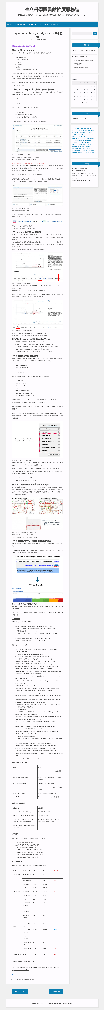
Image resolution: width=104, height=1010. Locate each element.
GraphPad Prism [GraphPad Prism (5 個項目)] (82, 134)
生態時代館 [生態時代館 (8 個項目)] (75, 148)
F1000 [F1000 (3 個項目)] (90, 132)
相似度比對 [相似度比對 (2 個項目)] (82, 148)
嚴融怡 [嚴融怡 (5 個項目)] (74, 146)
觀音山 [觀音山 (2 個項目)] (93, 148)
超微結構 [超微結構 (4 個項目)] (79, 150)
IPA (30, 979)
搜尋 (95, 33)
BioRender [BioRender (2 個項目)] (84, 128)
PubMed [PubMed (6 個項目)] (74, 142)
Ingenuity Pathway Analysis (21, 979)
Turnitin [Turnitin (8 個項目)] (86, 142)
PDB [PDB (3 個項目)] (82, 140)
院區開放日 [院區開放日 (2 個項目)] (92, 150)
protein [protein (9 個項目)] (93, 140)
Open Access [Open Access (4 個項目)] (76, 140)
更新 (33, 979)
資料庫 (44, 39)
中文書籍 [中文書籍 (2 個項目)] (84, 144)
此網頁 (20, 612)
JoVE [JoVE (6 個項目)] (83, 136)
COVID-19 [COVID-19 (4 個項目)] (75, 130)
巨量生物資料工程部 (37, 175)
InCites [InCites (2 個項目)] (90, 134)
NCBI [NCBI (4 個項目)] (89, 138)
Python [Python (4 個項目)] (80, 142)
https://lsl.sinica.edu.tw (83, 180)
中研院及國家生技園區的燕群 (80, 56)
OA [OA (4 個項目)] (92, 138)
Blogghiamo (60, 1003)
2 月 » (86, 102)
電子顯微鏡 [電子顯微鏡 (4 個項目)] (88, 152)
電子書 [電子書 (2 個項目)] (74, 152)
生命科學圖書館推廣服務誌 (52, 9)
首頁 (9, 24)
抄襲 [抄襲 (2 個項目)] (83, 146)
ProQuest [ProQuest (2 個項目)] (88, 140)
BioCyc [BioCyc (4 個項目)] (77, 128)
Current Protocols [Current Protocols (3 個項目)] (84, 130)
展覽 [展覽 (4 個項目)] (79, 146)
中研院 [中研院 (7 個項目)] (90, 144)
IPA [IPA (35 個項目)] (74, 136)
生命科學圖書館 (20, 24)
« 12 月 (82, 102)
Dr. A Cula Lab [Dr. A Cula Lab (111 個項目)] (76, 132)
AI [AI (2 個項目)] (73, 128)
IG (40, 24)
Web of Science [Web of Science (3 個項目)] (76, 144)
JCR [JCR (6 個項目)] (78, 136)
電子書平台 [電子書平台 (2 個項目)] (80, 152)
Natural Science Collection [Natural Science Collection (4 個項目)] (79, 138)
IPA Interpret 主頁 (20, 154)
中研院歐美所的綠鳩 (77, 64)
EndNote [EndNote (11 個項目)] (84, 132)
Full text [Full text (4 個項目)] (74, 134)
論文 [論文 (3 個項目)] (74, 150)
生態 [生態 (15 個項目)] (88, 146)
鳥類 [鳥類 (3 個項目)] (93, 152)
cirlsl (38, 39)
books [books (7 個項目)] (90, 128)
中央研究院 (54, 24)
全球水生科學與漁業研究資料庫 (80, 67)
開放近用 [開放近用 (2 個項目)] (85, 150)
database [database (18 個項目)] (92, 130)
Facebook (32, 24)
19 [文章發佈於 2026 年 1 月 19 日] (74, 96)
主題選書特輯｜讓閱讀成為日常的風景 (82, 60)
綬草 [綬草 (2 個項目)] (88, 148)
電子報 (46, 24)
